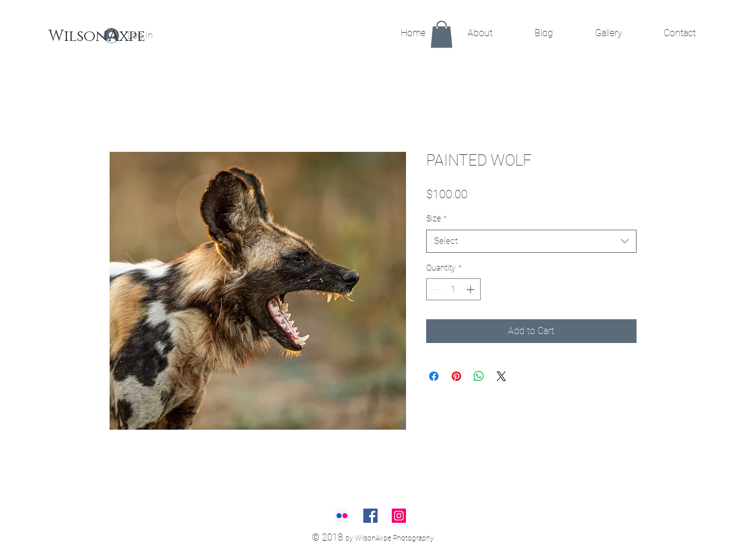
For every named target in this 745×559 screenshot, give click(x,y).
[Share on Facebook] (434, 376)
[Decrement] (435, 289)
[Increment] (471, 289)
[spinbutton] (453, 289)
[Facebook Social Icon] (370, 516)
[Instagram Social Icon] (399, 516)
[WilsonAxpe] (96, 37)
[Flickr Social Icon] (342, 516)
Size (436, 218)
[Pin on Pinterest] (456, 376)
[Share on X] (501, 376)
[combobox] (531, 241)
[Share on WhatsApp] (479, 376)
